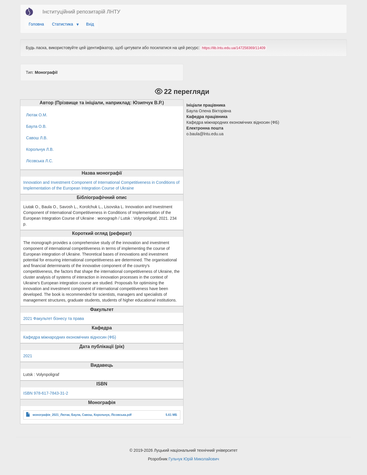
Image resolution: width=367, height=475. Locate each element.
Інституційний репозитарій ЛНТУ (81, 12)
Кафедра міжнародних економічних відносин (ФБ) (69, 337)
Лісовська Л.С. (39, 161)
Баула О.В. (36, 126)
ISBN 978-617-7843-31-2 (45, 393)
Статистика (63, 25)
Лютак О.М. (36, 115)
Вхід (90, 24)
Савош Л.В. (37, 138)
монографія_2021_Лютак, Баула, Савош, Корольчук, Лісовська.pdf (82, 414)
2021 (27, 356)
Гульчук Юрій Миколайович (194, 459)
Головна (36, 24)
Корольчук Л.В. (40, 149)
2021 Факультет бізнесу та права (53, 318)
